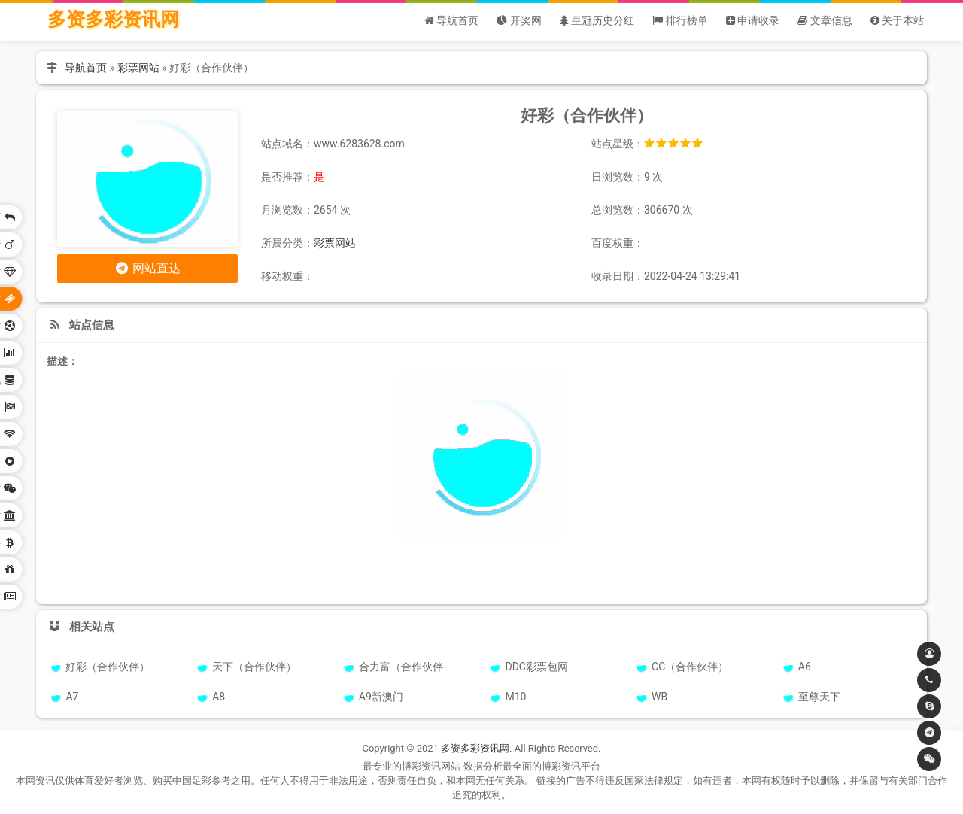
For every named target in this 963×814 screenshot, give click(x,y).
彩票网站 (138, 68)
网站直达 (147, 268)
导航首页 (86, 68)
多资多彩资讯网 (113, 19)
